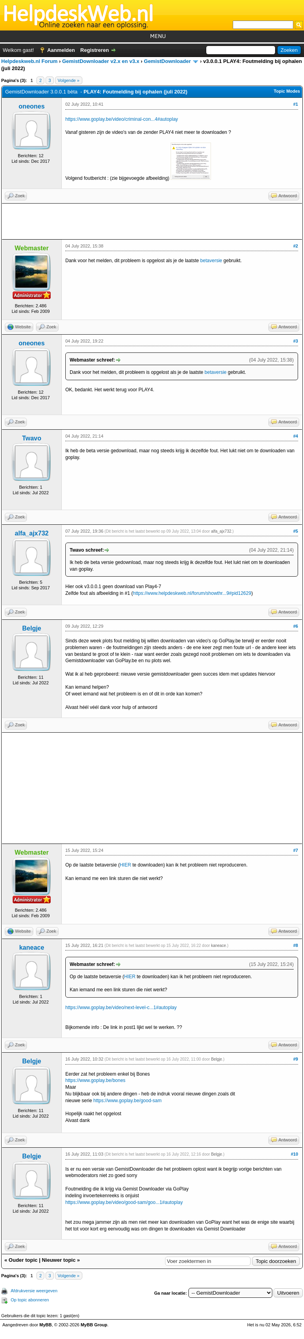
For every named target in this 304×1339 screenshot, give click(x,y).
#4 (295, 436)
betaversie (211, 260)
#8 (295, 945)
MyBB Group (94, 1324)
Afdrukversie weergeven (34, 1290)
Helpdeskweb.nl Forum (29, 61)
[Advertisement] (152, 221)
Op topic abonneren (30, 1299)
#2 (295, 246)
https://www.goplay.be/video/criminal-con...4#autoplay (121, 119)
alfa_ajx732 (31, 533)
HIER (125, 865)
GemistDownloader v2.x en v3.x (100, 61)
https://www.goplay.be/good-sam (127, 1100)
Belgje (31, 628)
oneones (32, 106)
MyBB (46, 1324)
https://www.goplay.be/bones (95, 1080)
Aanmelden (61, 50)
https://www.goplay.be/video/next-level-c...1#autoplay (121, 1007)
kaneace (31, 947)
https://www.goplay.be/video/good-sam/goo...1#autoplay (124, 1202)
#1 (295, 104)
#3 (295, 341)
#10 (294, 1154)
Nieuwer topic (59, 1260)
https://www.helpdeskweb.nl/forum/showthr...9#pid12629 (192, 593)
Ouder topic (23, 1260)
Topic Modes (287, 91)
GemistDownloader (167, 61)
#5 (295, 531)
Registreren (94, 50)
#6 (295, 626)
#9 (295, 1059)
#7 (295, 850)
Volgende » (69, 80)
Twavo (32, 438)
